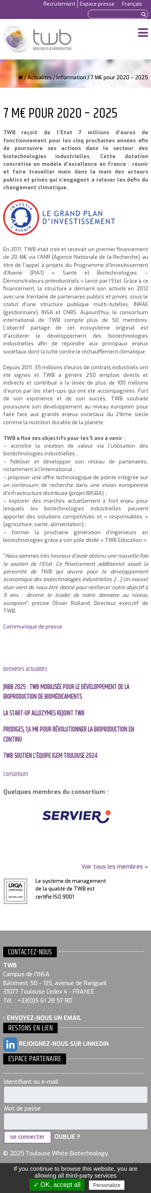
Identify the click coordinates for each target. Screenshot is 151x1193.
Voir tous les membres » (114, 867)
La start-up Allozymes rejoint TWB (43, 714)
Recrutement (59, 3)
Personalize (106, 1185)
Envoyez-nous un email (42, 1018)
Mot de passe (22, 1109)
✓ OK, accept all (57, 1184)
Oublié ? (67, 1137)
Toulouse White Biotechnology (37, 39)
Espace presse (97, 3)
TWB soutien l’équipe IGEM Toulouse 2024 (50, 756)
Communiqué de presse (32, 626)
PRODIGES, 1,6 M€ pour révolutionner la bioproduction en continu (68, 735)
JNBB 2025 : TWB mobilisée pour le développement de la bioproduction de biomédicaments (66, 692)
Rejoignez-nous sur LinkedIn (56, 1044)
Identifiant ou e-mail (31, 1082)
